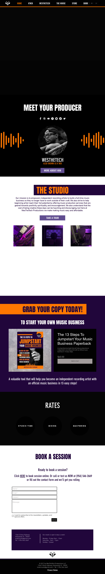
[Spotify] (56, 118)
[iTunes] (52, 118)
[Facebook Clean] (40, 118)
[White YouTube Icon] (48, 118)
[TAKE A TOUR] (52, 217)
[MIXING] (52, 426)
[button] (100, 3)
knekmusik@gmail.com (23, 538)
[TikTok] (60, 118)
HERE (22, 476)
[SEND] (54, 520)
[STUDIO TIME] (25, 426)
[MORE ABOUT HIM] (52, 170)
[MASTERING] (79, 426)
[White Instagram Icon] (44, 118)
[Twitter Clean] (64, 118)
